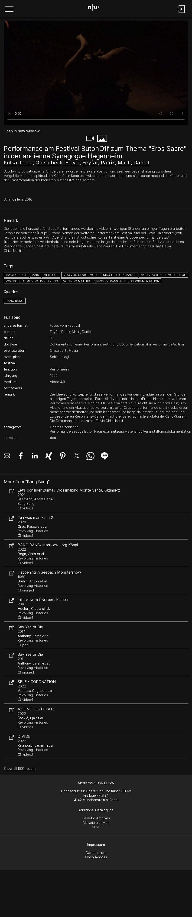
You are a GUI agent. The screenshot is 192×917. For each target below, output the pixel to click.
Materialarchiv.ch (96, 822)
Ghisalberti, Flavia (58, 163)
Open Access (96, 857)
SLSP (96, 827)
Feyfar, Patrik (98, 163)
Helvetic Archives (96, 818)
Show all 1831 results (20, 768)
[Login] (180, 13)
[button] (9, 9)
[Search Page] (95, 8)
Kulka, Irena (18, 163)
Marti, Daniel (133, 163)
